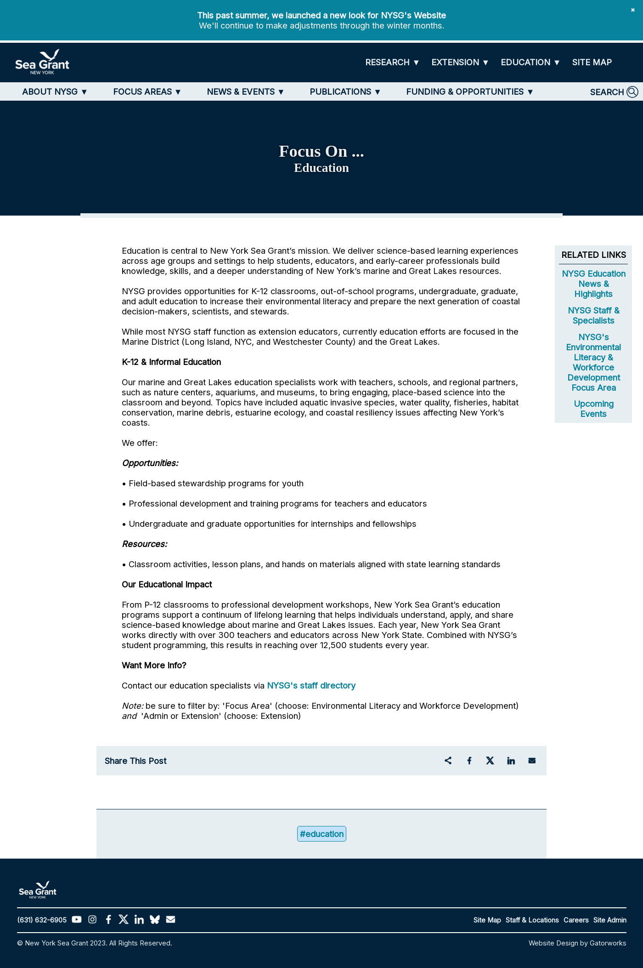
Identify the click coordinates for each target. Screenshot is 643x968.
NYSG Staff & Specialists (594, 315)
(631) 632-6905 (42, 920)
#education (322, 834)
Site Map (487, 920)
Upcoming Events (594, 409)
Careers (576, 920)
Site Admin (609, 920)
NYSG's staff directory (311, 685)
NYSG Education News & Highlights (594, 283)
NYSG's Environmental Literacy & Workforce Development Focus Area (593, 362)
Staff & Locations (532, 920)
